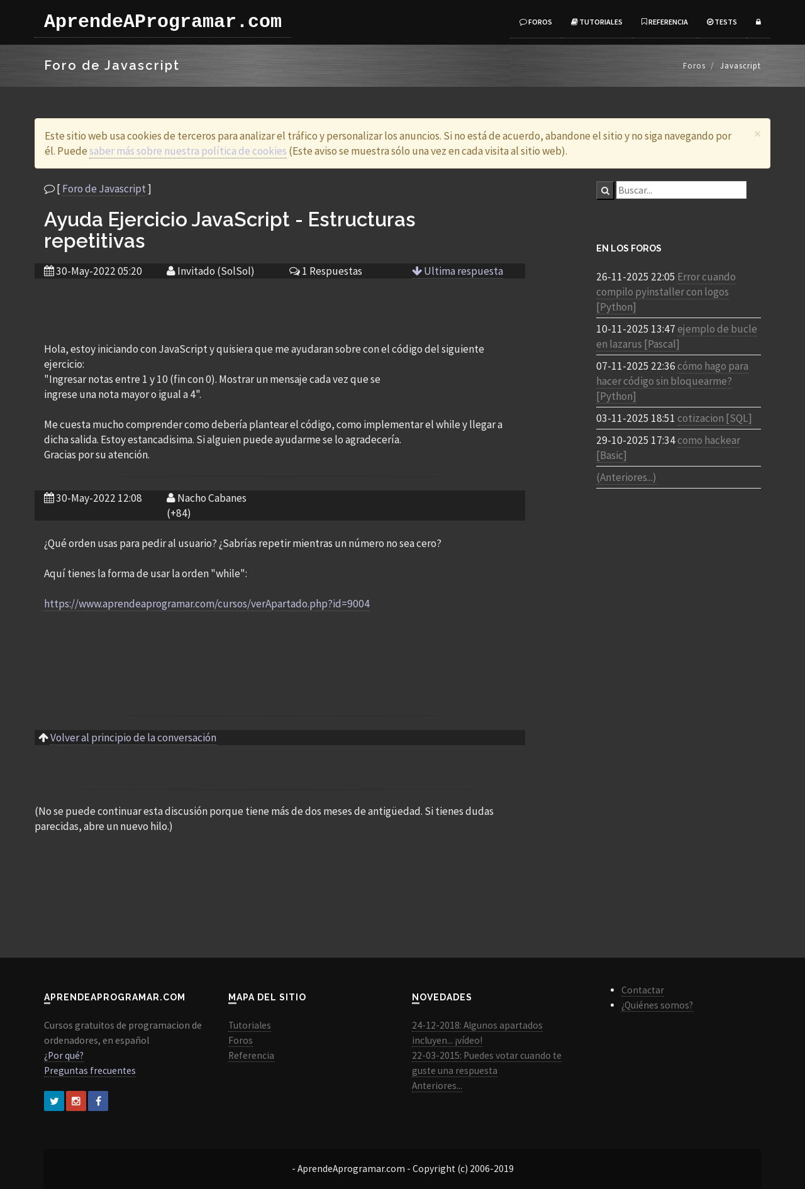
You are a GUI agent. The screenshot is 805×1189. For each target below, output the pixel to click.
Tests (722, 21)
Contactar (642, 990)
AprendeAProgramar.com (163, 22)
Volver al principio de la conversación (133, 737)
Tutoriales (597, 21)
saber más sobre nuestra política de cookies (188, 151)
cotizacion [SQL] (714, 418)
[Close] (757, 133)
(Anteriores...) (626, 477)
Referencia (664, 21)
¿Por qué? (64, 1055)
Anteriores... (437, 1086)
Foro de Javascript (104, 189)
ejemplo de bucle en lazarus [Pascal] (676, 336)
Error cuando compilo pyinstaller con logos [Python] (666, 292)
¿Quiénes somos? (657, 1005)
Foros (535, 21)
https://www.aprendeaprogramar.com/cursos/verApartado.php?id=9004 (207, 604)
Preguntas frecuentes (90, 1070)
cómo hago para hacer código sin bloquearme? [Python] (672, 381)
